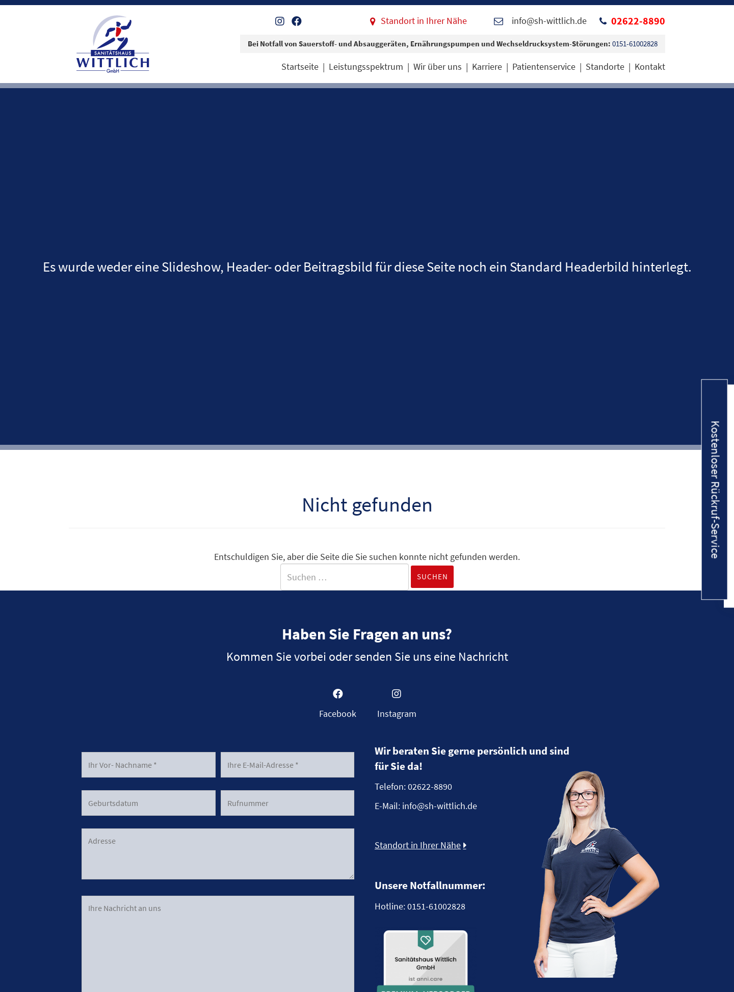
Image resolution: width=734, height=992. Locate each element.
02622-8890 (638, 21)
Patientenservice (543, 66)
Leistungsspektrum (366, 66)
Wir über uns (437, 66)
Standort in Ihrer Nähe (424, 20)
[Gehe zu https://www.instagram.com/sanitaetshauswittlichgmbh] (396, 707)
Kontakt (650, 66)
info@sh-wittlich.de (439, 806)
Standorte (605, 66)
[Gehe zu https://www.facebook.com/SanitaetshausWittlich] (337, 707)
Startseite (300, 66)
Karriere (487, 66)
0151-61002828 (635, 43)
